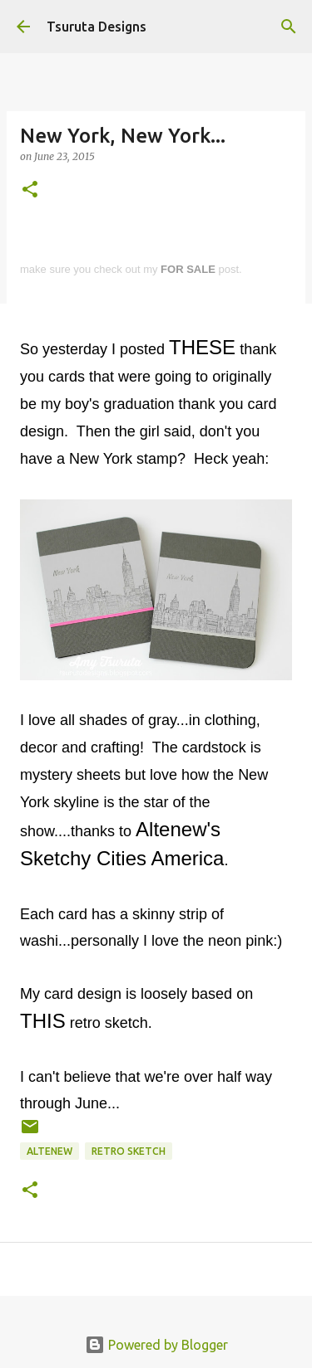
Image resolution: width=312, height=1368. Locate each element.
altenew (49, 1151)
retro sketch (129, 1151)
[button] (30, 190)
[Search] (289, 26)
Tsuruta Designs (96, 26)
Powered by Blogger (156, 1344)
